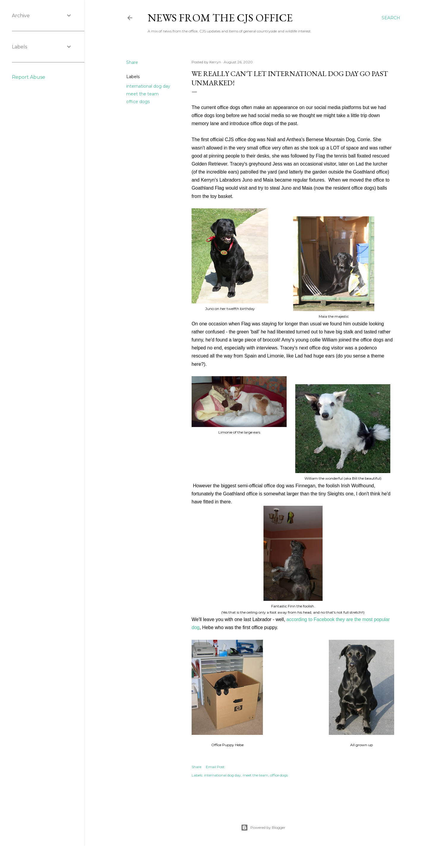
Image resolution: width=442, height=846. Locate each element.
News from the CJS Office (220, 18)
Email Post (215, 767)
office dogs (138, 101)
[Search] (391, 18)
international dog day (148, 86)
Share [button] (132, 62)
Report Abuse (28, 77)
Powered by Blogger (263, 827)
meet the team (142, 94)
